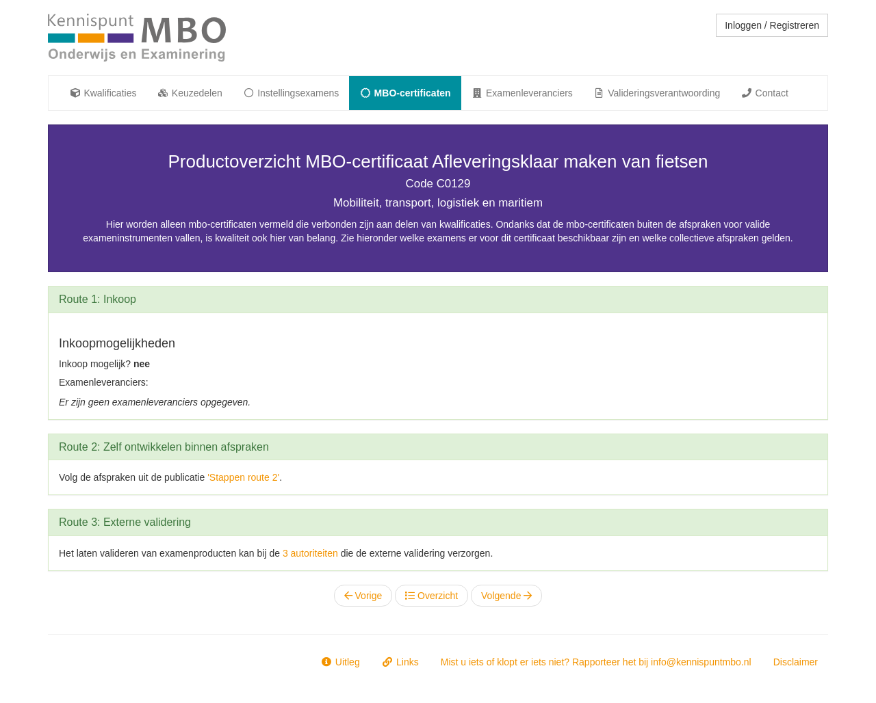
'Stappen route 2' (243, 477)
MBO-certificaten (404, 93)
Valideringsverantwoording (656, 93)
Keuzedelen (189, 93)
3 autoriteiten (310, 553)
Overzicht (431, 595)
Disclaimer (795, 661)
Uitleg (339, 661)
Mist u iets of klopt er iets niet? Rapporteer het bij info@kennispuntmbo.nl (596, 661)
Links (400, 661)
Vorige (363, 595)
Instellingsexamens (291, 93)
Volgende (506, 595)
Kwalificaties (102, 93)
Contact (764, 93)
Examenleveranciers (522, 93)
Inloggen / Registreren (772, 25)
